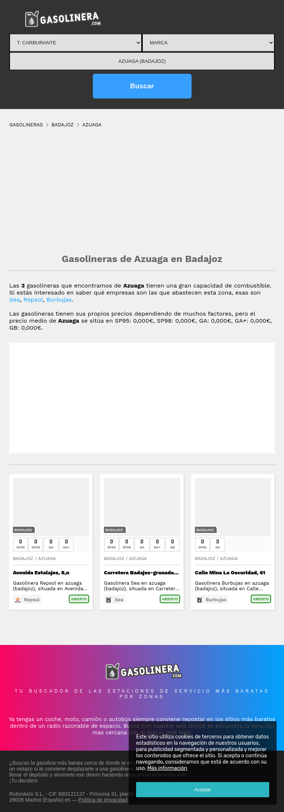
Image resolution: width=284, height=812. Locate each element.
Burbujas (59, 299)
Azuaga (47, 558)
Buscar (142, 86)
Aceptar (202, 789)
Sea (14, 299)
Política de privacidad (103, 800)
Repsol (33, 299)
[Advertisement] (142, 190)
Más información (167, 768)
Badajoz (23, 530)
